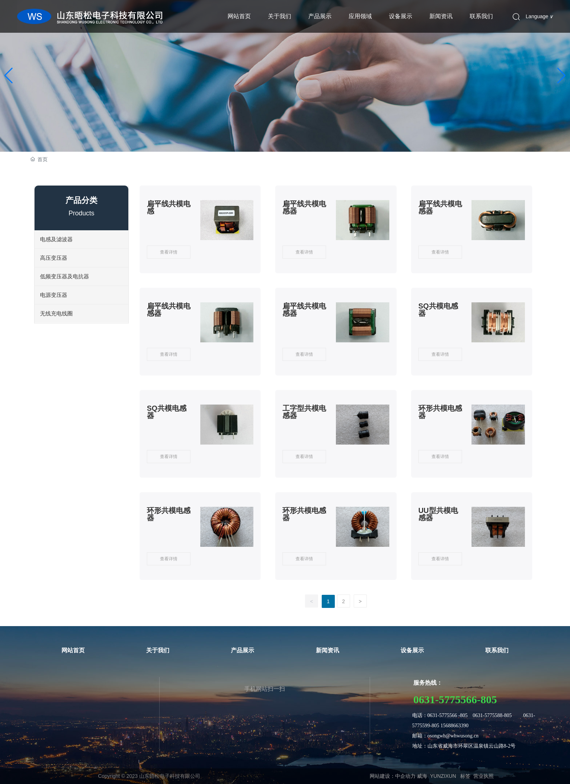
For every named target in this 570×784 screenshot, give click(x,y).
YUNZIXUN (443, 776)
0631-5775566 (445, 699)
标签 (465, 776)
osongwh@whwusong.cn (453, 736)
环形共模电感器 (440, 411)
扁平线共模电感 (168, 207)
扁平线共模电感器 (304, 207)
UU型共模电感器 (438, 514)
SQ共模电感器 (438, 309)
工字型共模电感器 (304, 411)
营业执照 (483, 776)
